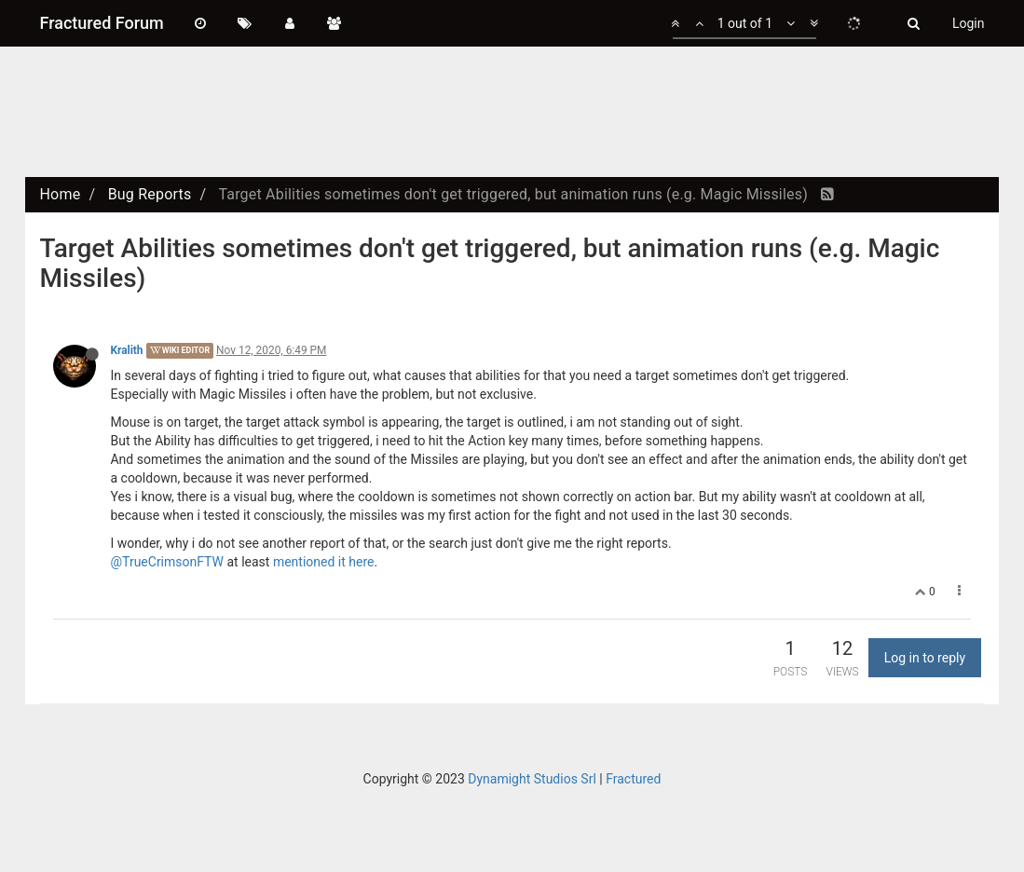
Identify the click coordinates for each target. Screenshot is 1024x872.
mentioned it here (324, 561)
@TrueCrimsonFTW (167, 561)
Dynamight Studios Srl (532, 778)
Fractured (633, 778)
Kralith (126, 350)
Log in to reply (924, 657)
